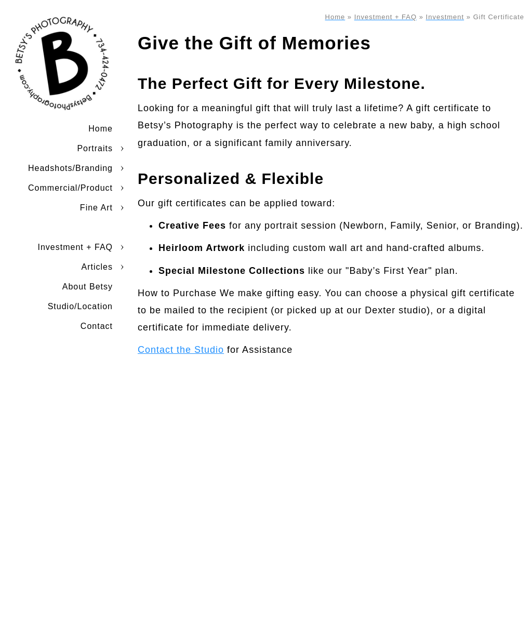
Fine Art (96, 207)
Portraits (95, 148)
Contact (97, 326)
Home (100, 128)
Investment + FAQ (75, 247)
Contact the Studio (181, 350)
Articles (97, 266)
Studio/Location (80, 306)
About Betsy (87, 286)
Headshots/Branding (70, 168)
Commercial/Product (70, 187)
